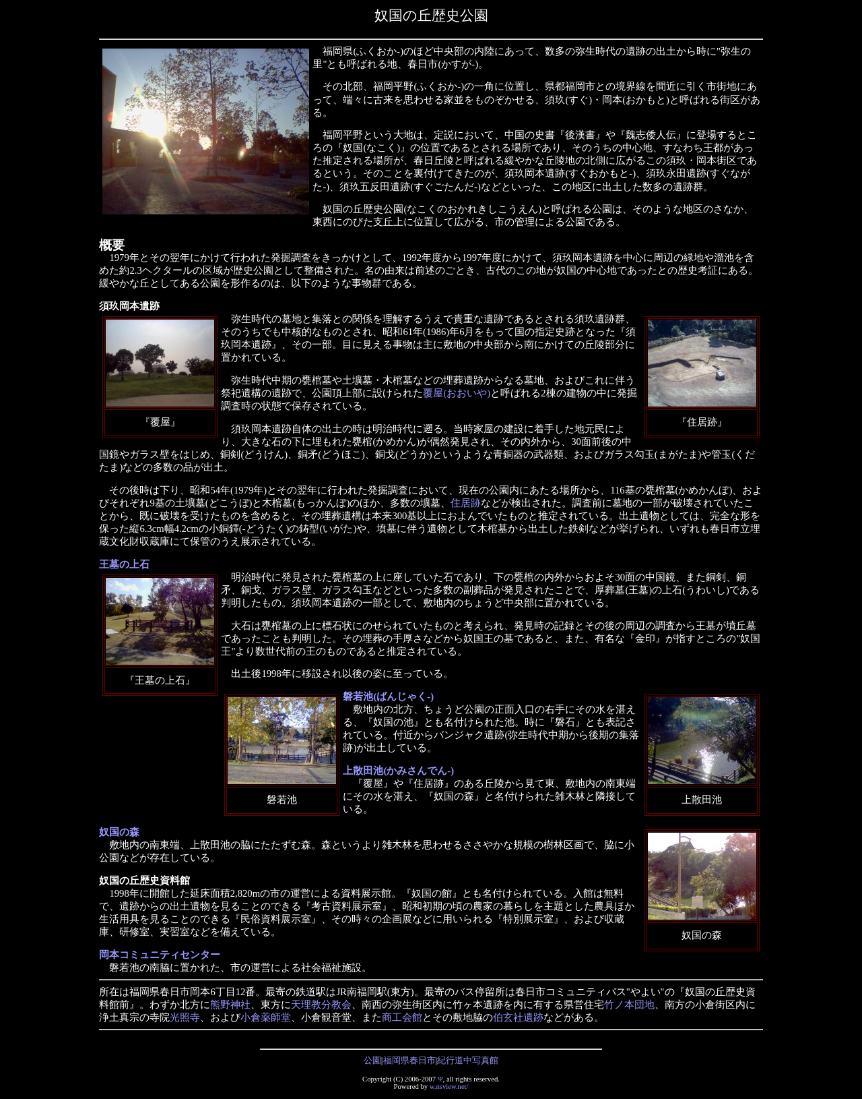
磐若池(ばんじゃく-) (388, 696)
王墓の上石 (124, 564)
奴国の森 (119, 832)
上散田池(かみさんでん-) (398, 770)
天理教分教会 (321, 1004)
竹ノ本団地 (629, 1004)
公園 (372, 1060)
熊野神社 (230, 1004)
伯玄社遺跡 (518, 1017)
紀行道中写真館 (467, 1060)
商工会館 (402, 1017)
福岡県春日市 (409, 1060)
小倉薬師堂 (265, 1017)
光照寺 (185, 1017)
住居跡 (466, 503)
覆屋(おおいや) (456, 393)
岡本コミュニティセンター (159, 954)
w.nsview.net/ (449, 1086)
